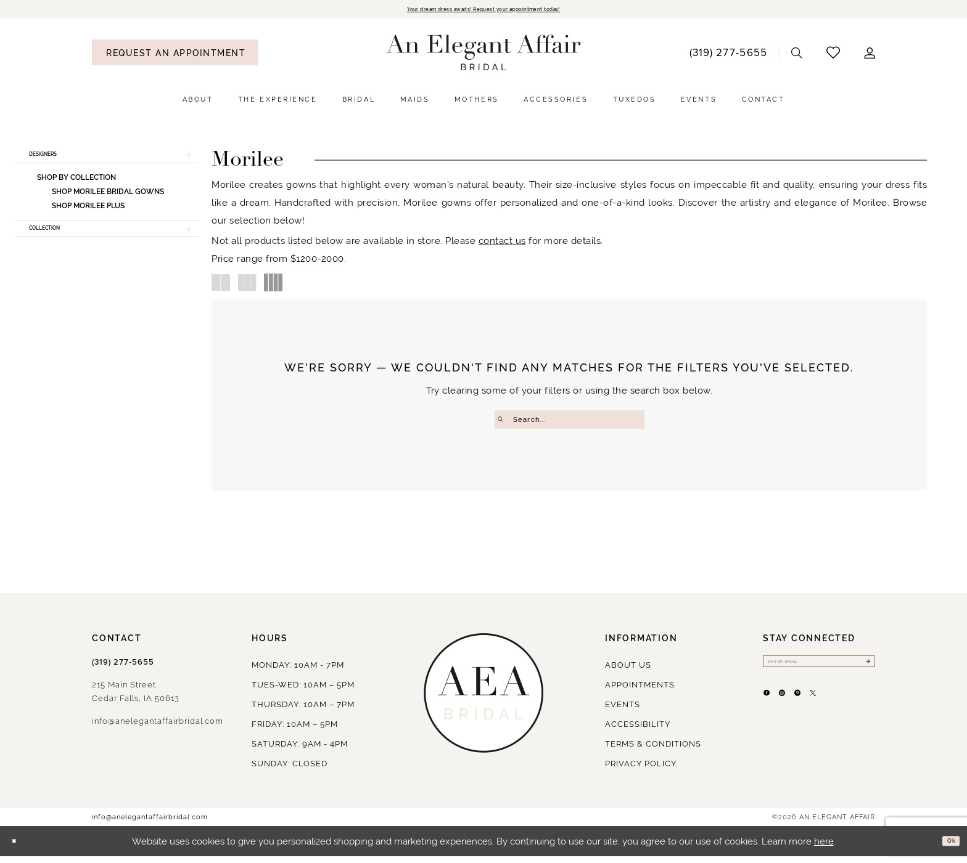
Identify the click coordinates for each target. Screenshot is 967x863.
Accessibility (637, 730)
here (824, 848)
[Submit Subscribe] (864, 671)
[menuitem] (175, 55)
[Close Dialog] (18, 848)
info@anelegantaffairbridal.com (157, 727)
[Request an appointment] (175, 55)
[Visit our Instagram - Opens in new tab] (800, 712)
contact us (502, 243)
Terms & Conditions (653, 750)
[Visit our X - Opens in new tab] (856, 712)
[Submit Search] (504, 422)
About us (628, 671)
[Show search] (797, 55)
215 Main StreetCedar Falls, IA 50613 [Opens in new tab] (135, 698)
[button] (869, 55)
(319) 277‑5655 (123, 669)
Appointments (640, 691)
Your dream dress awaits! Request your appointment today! (483, 10)
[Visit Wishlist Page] (833, 55)
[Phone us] (728, 55)
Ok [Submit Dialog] (946, 848)
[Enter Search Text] (569, 422)
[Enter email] (819, 671)
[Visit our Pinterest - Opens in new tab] (828, 712)
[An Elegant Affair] (484, 55)
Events (622, 711)
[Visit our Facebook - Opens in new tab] (772, 712)
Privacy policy (641, 770)
